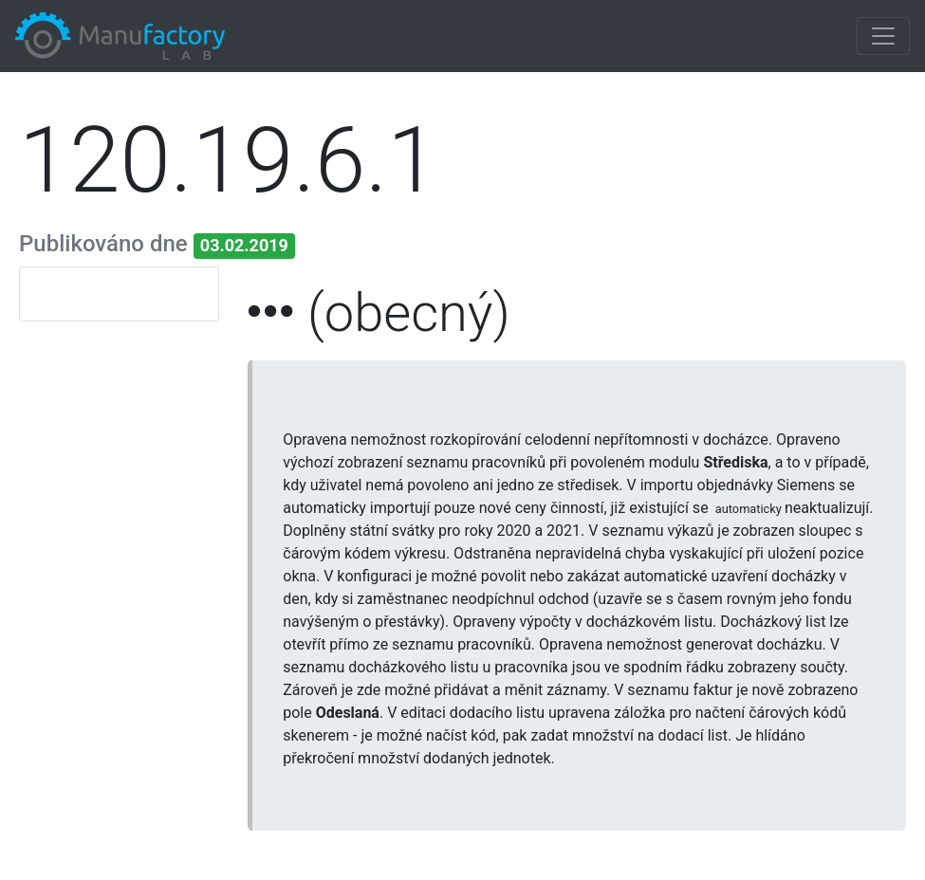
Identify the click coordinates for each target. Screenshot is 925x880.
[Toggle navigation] (883, 36)
